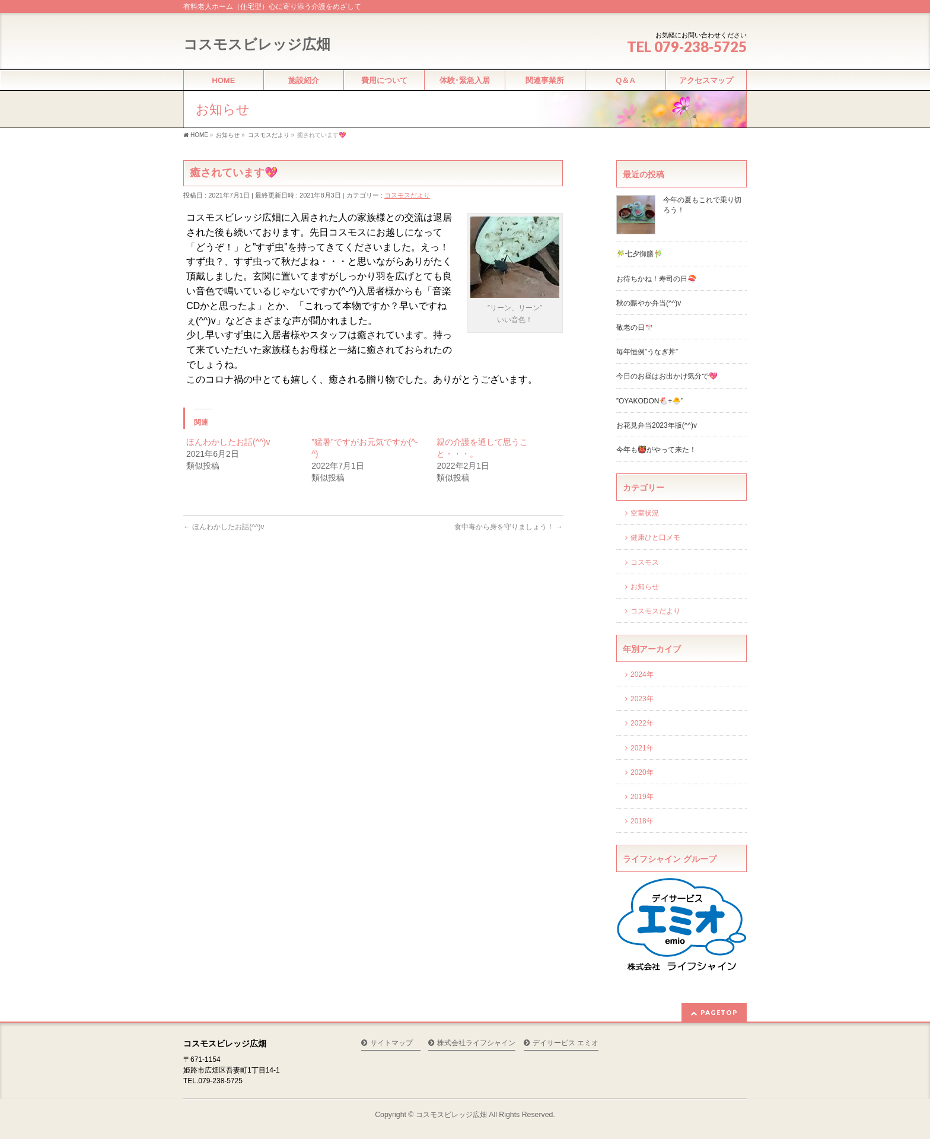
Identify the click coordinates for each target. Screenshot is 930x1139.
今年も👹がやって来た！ (656, 450)
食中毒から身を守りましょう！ (508, 527)
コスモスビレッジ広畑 (256, 44)
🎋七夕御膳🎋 (639, 254)
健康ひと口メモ (655, 537)
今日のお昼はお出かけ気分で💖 (667, 376)
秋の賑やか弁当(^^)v (648, 303)
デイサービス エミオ (565, 1043)
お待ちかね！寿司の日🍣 (656, 279)
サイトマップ (391, 1043)
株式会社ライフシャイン (476, 1043)
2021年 (642, 748)
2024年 (642, 674)
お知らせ (644, 587)
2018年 (642, 821)
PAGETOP (719, 1012)
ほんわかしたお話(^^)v (228, 442)
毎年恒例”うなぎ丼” (647, 352)
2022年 (642, 723)
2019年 (642, 797)
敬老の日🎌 (635, 327)
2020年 (642, 772)
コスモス (644, 562)
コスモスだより (407, 195)
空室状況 (644, 513)
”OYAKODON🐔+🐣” (649, 401)
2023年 (642, 699)
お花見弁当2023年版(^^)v (656, 425)
